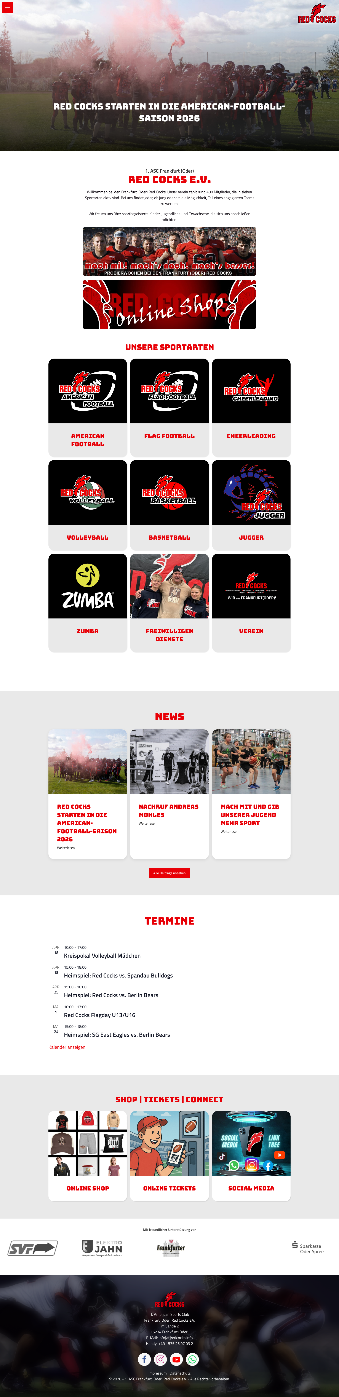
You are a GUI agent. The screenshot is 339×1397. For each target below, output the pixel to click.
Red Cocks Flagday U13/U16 (99, 1014)
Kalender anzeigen (66, 1047)
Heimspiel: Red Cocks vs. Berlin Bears (111, 994)
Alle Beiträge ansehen (169, 873)
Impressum (158, 1373)
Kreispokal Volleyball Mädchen (102, 955)
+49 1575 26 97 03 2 (175, 1343)
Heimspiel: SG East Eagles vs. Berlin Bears (117, 1034)
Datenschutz (180, 1373)
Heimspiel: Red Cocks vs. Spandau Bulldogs (118, 975)
